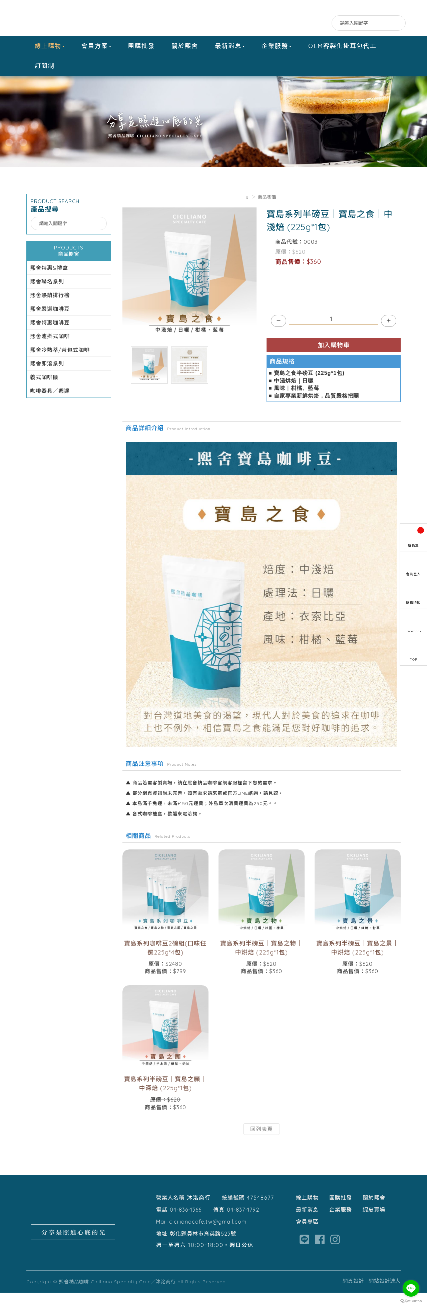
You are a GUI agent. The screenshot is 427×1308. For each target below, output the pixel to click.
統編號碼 (233, 1213)
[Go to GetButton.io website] (411, 1301)
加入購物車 (334, 361)
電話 (161, 1225)
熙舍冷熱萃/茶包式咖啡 (60, 365)
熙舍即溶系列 (47, 379)
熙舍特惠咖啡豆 (50, 338)
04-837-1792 (243, 1225)
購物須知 (413, 602)
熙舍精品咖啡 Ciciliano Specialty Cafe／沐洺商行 (68, 18)
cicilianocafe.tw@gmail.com (208, 1237)
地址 (161, 1249)
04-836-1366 (185, 1225)
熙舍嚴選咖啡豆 (50, 324)
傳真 (219, 1225)
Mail (161, 1237)
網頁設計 (353, 1296)
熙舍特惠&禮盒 (49, 283)
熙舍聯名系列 (47, 297)
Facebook (297, 23)
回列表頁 (261, 1144)
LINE (311, 23)
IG (324, 23)
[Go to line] (411, 1288)
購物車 (416, 537)
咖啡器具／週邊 (50, 406)
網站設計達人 (385, 1296)
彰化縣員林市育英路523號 (203, 1249)
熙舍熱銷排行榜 (50, 310)
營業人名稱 (170, 1213)
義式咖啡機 (44, 393)
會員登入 (413, 574)
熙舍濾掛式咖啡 (50, 352)
